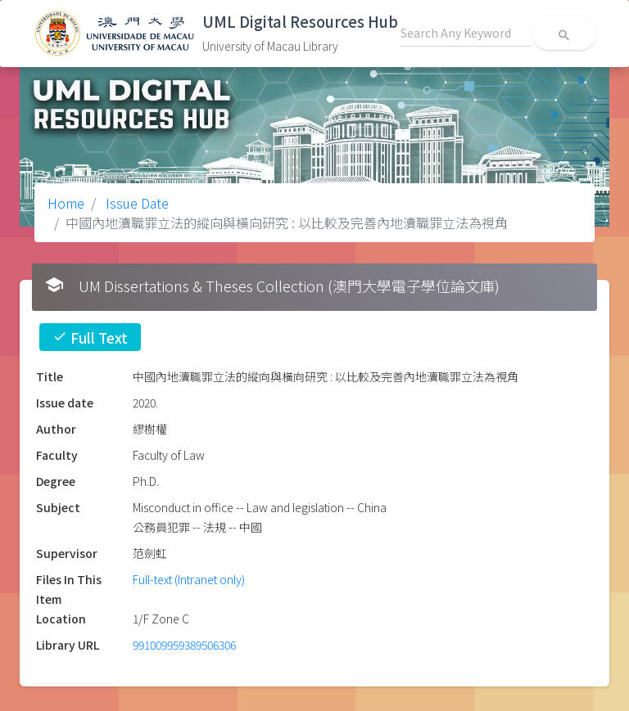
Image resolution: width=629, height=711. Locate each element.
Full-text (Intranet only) (189, 579)
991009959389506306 (184, 645)
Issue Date (135, 203)
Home (66, 203)
